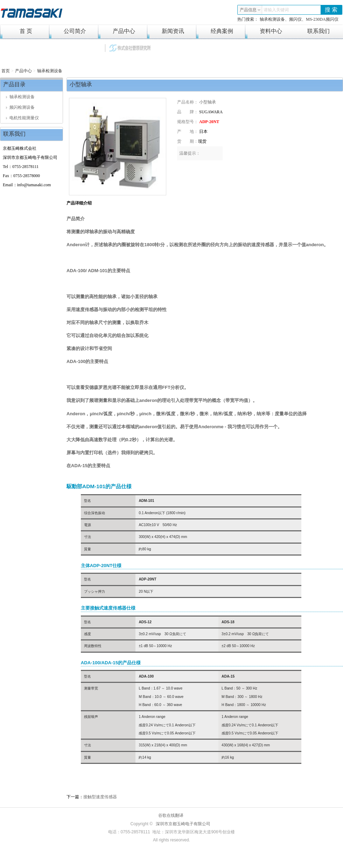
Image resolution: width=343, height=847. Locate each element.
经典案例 (214, 31)
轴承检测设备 (49, 70)
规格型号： (187, 121)
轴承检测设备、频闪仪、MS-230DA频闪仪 (299, 19)
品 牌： (187, 111)
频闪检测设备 (20, 107)
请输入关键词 (276, 9)
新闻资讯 (165, 31)
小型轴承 (207, 102)
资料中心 (263, 31)
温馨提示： (189, 153)
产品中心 (116, 31)
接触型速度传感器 (100, 796)
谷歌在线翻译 (170, 815)
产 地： (187, 131)
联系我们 (318, 31)
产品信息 (250, 9)
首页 (5, 70)
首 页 (16, 31)
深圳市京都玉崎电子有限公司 (183, 823)
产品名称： (187, 102)
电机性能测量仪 (22, 117)
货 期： (187, 141)
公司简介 (67, 31)
